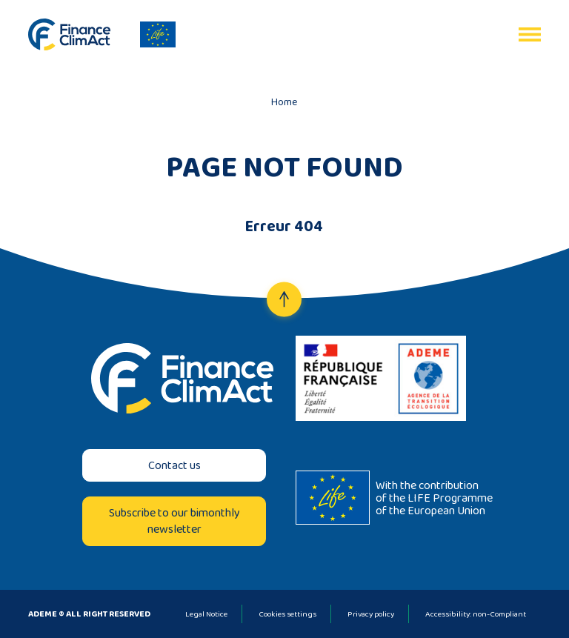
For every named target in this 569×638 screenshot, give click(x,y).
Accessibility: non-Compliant (475, 613)
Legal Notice (206, 613)
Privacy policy (370, 613)
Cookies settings (287, 613)
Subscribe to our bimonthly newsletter (174, 520)
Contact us (174, 464)
